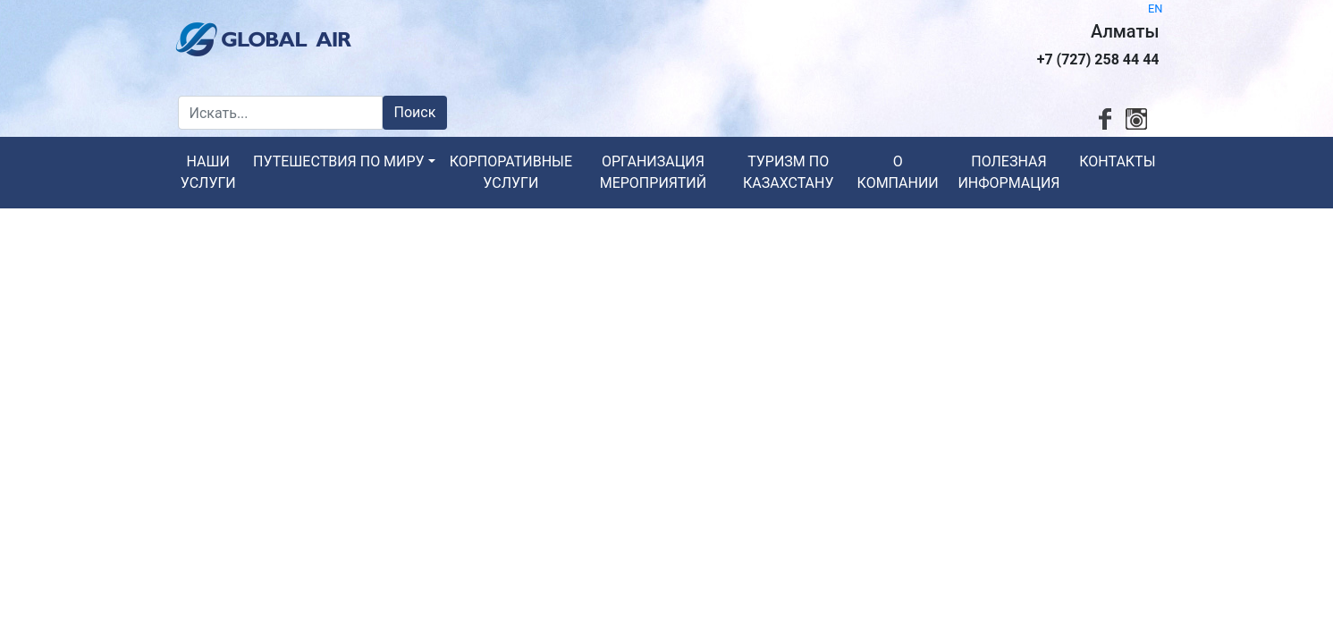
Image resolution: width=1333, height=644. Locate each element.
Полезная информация (1008, 172)
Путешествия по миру (339, 161)
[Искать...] (280, 113)
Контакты (1117, 161)
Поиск (415, 112)
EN (1155, 8)
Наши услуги (208, 172)
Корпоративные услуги (511, 172)
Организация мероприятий (653, 172)
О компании (898, 172)
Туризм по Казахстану (788, 172)
